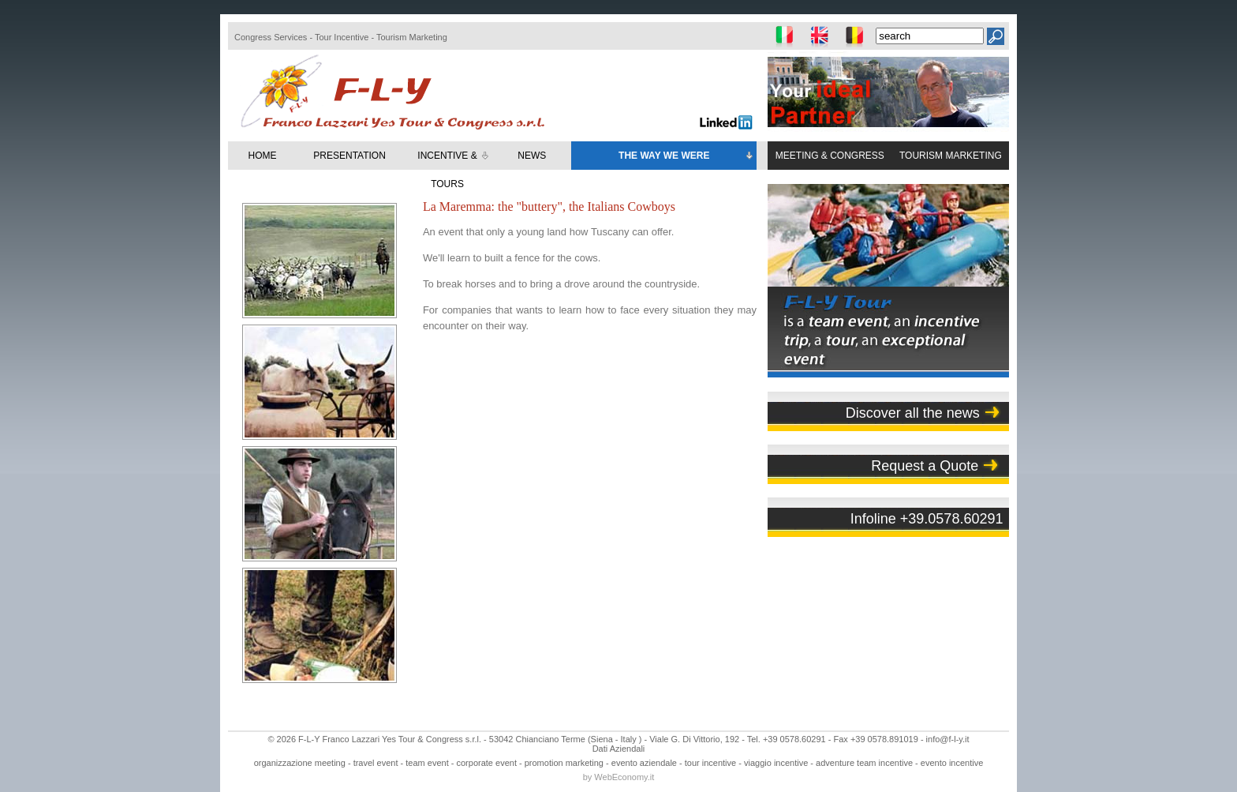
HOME (263, 155)
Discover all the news (913, 413)
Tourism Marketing (411, 37)
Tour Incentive (341, 37)
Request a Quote (924, 466)
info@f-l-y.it (948, 739)
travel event (375, 763)
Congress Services (270, 37)
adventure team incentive (864, 763)
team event (426, 763)
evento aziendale (644, 763)
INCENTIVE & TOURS (454, 170)
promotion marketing (564, 763)
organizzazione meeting (300, 763)
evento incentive (952, 763)
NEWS (532, 155)
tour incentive (710, 763)
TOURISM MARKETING (950, 155)
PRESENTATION (349, 155)
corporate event (487, 763)
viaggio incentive (776, 763)
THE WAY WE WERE (686, 156)
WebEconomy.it (624, 777)
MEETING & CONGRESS (829, 155)
